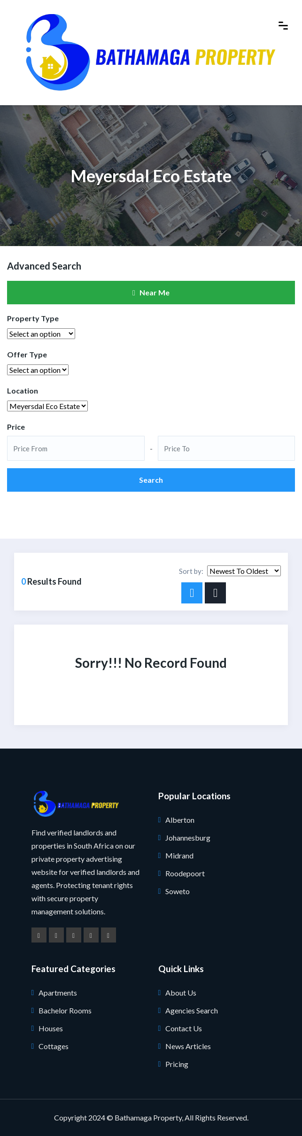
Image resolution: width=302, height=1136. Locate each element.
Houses (51, 1028)
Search (151, 479)
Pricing (176, 1063)
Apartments (58, 992)
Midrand (179, 855)
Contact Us (183, 1028)
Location (22, 390)
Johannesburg (187, 837)
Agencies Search (191, 1010)
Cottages (54, 1046)
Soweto (177, 891)
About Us (180, 992)
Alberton (179, 819)
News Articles (188, 1046)
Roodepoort (185, 873)
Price (16, 426)
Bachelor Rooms (65, 1010)
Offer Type (27, 354)
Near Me (151, 292)
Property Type (33, 318)
